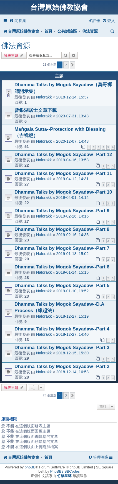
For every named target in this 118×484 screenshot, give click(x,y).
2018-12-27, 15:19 (72, 316)
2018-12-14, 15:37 (72, 97)
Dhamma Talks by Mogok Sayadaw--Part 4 (61, 329)
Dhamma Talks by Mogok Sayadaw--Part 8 (61, 229)
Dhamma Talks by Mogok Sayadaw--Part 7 (61, 248)
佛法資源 (15, 45)
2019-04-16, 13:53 (72, 160)
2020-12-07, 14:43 (72, 141)
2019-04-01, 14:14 (72, 197)
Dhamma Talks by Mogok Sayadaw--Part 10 (63, 192)
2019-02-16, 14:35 (72, 235)
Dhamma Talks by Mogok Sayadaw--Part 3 (61, 347)
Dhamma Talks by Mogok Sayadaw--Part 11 (63, 173)
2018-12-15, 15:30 (72, 353)
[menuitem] (17, 20)
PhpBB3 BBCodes (65, 471)
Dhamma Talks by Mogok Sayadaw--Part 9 (61, 210)
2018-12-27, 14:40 (72, 334)
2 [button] (66, 64)
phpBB (30, 467)
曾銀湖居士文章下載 (35, 110)
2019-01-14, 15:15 (72, 272)
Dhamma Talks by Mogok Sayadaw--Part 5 (61, 285)
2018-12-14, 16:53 (72, 372)
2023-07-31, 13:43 (72, 116)
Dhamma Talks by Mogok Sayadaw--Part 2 (61, 366)
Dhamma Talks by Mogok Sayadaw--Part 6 (61, 267)
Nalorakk (44, 97)
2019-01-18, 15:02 (72, 253)
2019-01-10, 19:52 (72, 291)
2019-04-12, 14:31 (72, 179)
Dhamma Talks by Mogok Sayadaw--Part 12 (63, 154)
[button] (72, 64)
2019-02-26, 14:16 (72, 216)
